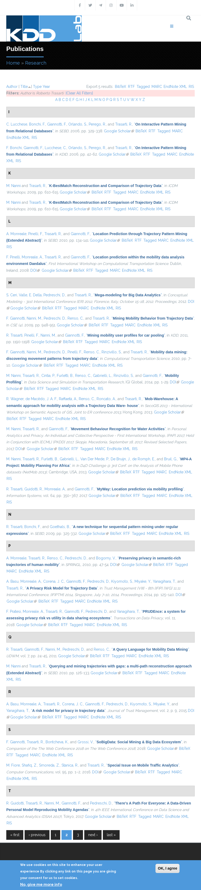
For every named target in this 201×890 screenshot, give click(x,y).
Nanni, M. (34, 318)
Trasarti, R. (123, 124)
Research (35, 63)
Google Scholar (119, 131)
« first (14, 835)
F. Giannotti (15, 318)
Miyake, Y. (143, 581)
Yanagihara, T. (164, 581)
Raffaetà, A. (68, 399)
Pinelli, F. (35, 234)
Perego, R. (97, 124)
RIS (191, 86)
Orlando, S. (77, 124)
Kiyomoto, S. (122, 581)
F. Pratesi (13, 611)
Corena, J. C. (53, 581)
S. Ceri (11, 295)
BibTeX (120, 86)
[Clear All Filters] (79, 93)
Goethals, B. (60, 527)
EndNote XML (175, 86)
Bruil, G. (170, 459)
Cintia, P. (48, 375)
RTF (131, 86)
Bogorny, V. (106, 558)
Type (37, 86)
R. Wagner (15, 399)
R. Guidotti (15, 803)
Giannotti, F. (56, 124)
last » (111, 835)
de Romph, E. (143, 459)
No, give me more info (41, 884)
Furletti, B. (65, 375)
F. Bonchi (14, 148)
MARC (157, 86)
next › (93, 835)
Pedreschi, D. (54, 295)
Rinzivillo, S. (111, 352)
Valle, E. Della (30, 295)
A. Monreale (16, 234)
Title (24, 86)
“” (105, 186)
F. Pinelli (13, 257)
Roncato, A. (106, 399)
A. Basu (12, 581)
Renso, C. (75, 318)
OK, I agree (167, 868)
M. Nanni (13, 186)
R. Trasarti (14, 335)
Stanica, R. (70, 765)
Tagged (143, 86)
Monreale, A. (32, 257)
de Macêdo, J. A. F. (41, 399)
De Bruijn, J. (120, 459)
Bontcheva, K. (57, 742)
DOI (35, 270)
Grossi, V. (85, 742)
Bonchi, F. (37, 124)
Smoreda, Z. (49, 765)
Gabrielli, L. (102, 375)
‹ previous (37, 835)
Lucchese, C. (55, 148)
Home (13, 63)
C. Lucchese (16, 124)
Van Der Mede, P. (94, 459)
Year (46, 86)
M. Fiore (13, 765)
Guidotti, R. (33, 489)
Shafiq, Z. (29, 765)
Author (12, 86)
